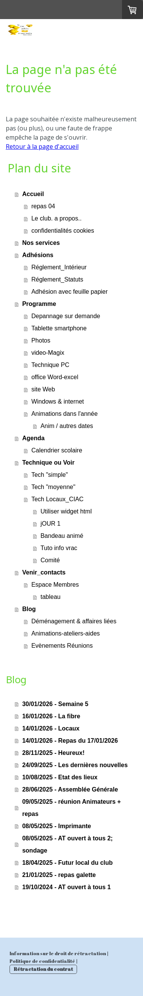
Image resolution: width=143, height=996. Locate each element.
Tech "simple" (49, 474)
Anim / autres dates (66, 426)
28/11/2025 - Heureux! (53, 753)
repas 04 (43, 206)
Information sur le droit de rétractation (58, 953)
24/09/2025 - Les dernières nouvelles (75, 765)
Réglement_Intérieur (59, 267)
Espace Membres (55, 584)
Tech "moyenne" (53, 487)
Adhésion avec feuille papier (69, 291)
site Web (43, 389)
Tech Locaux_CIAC (57, 499)
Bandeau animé (61, 536)
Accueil (33, 194)
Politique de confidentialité (42, 960)
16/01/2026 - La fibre (51, 716)
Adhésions (37, 255)
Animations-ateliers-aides (65, 633)
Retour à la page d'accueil (42, 146)
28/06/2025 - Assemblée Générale (70, 789)
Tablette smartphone (59, 328)
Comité (50, 560)
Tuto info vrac (58, 548)
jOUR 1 (50, 523)
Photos (40, 340)
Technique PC (50, 365)
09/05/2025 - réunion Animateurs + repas (71, 807)
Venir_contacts (44, 572)
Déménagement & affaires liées (73, 621)
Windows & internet (57, 401)
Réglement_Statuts (57, 279)
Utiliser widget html (66, 511)
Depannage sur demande (65, 316)
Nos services (41, 243)
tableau (50, 597)
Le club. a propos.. (56, 218)
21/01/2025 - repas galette (59, 875)
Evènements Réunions (62, 645)
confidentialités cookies (62, 230)
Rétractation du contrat (43, 968)
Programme (39, 304)
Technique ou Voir (48, 462)
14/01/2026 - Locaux (50, 728)
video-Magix (47, 352)
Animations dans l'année (64, 413)
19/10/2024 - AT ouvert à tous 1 (66, 887)
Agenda (33, 438)
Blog (29, 609)
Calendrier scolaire (56, 450)
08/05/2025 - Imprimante (56, 826)
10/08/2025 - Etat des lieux (59, 777)
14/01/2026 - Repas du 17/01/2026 (70, 740)
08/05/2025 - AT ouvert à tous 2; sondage (67, 844)
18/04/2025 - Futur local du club (67, 862)
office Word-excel (54, 377)
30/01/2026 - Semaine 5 (55, 704)
